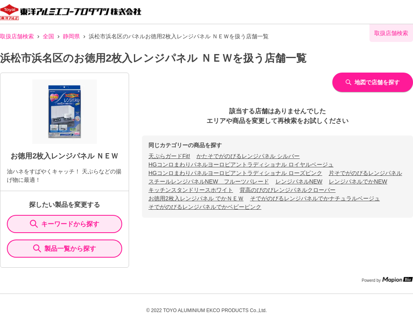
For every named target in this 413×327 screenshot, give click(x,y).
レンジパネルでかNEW (358, 181)
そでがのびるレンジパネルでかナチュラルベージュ (315, 198)
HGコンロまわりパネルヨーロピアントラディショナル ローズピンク (235, 173)
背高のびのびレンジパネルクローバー (288, 190)
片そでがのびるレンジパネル (365, 173)
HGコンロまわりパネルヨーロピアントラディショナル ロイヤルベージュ (241, 164)
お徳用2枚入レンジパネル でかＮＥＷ (196, 198)
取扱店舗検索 (17, 36)
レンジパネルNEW (299, 181)
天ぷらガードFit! (169, 156)
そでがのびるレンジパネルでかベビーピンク (204, 207)
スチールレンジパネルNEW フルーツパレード (208, 181)
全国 (48, 36)
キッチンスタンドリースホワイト (190, 190)
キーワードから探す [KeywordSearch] (64, 224)
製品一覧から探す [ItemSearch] (64, 248)
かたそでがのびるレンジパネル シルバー (248, 156)
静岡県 (71, 36)
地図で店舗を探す (373, 82)
